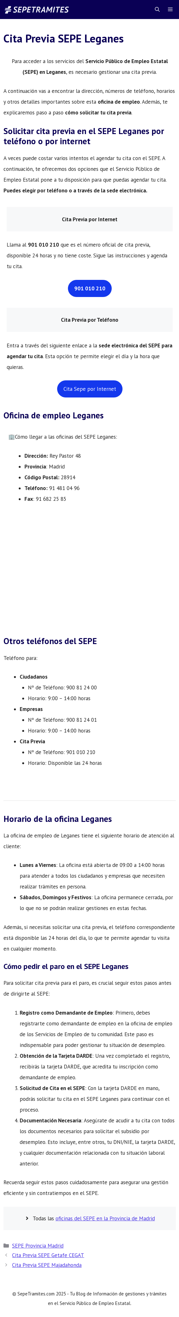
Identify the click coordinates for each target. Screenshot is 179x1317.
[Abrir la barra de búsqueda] (157, 9)
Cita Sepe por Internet (89, 388)
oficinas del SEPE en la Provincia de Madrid (105, 1218)
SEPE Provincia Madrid (37, 1245)
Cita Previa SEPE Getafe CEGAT (48, 1255)
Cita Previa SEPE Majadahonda (47, 1265)
